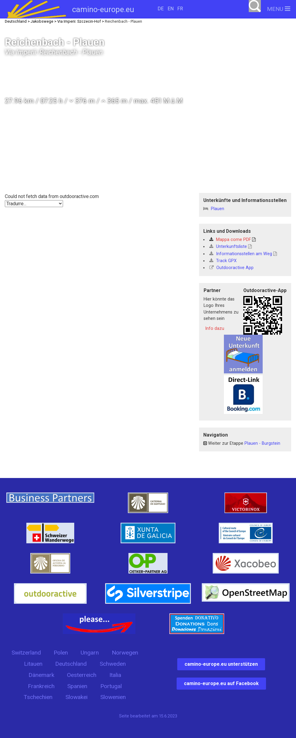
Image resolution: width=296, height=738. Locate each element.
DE (161, 8)
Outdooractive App (231, 267)
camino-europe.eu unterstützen (221, 664)
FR (180, 8)
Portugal (111, 686)
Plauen (213, 208)
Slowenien (113, 697)
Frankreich (41, 686)
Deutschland (71, 663)
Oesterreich (81, 674)
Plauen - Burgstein (262, 443)
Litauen (33, 663)
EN (171, 8)
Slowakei (76, 697)
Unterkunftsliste (230, 246)
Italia (115, 674)
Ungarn (90, 652)
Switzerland (26, 652)
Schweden (113, 663)
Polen (61, 652)
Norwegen (125, 652)
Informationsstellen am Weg (243, 253)
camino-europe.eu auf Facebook (221, 683)
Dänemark (41, 674)
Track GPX (223, 260)
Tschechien (38, 697)
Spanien (77, 686)
